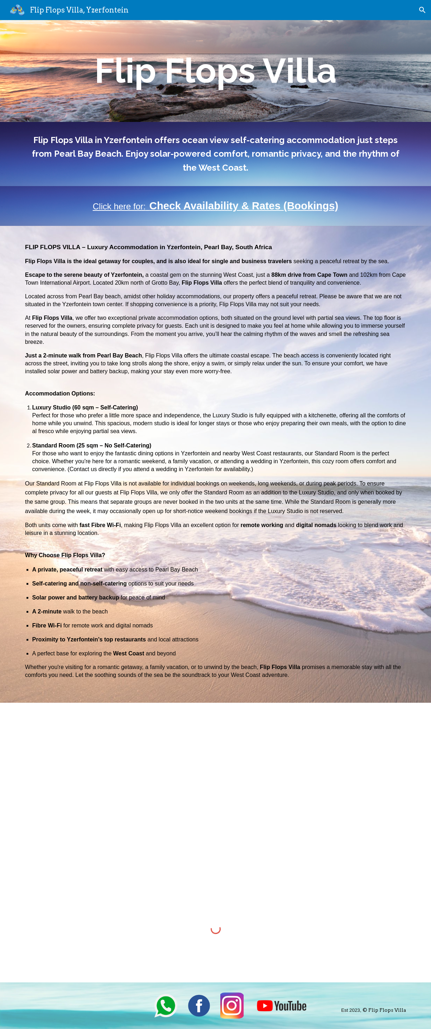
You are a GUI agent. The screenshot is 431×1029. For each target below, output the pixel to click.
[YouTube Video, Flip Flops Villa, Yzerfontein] (232, 789)
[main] (215, 71)
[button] (422, 10)
